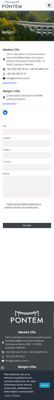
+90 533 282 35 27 (16, 73)
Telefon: (7, 149)
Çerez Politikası (13, 395)
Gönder (27, 225)
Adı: (4, 126)
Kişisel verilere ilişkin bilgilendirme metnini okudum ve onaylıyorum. (22, 206)
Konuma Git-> (10, 83)
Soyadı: (7, 138)
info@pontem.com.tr (18, 78)
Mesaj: (6, 173)
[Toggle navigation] (49, 5)
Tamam (44, 385)
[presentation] (25, 216)
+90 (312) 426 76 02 (17, 69)
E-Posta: (7, 161)
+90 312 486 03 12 (39, 69)
